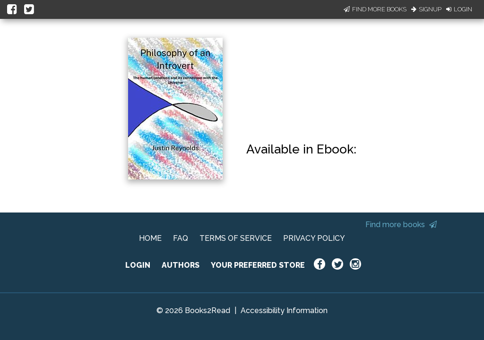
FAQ (180, 238)
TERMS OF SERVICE (235, 238)
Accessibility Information (284, 310)
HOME (150, 238)
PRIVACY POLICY (314, 238)
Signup (426, 9)
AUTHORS (180, 265)
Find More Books (375, 9)
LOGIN (137, 265)
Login (459, 9)
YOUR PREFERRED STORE (258, 265)
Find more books (401, 224)
